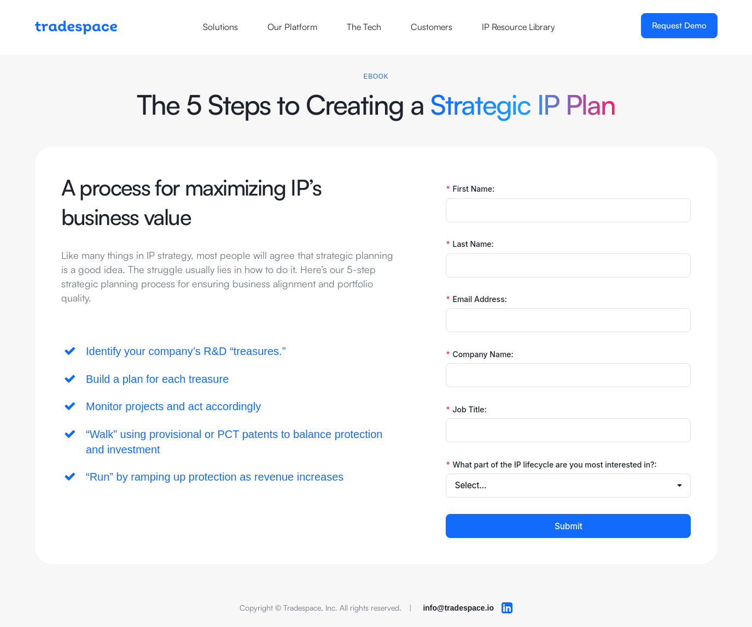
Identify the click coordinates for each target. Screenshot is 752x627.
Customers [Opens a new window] (431, 26)
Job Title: (466, 410)
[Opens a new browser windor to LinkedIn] (507, 608)
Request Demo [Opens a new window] (679, 25)
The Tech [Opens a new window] (364, 26)
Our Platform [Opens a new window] (292, 26)
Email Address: (476, 299)
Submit (568, 526)
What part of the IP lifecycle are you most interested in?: (551, 465)
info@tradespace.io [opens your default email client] (458, 608)
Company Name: (479, 354)
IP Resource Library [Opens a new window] (518, 26)
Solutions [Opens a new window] (220, 26)
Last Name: (469, 244)
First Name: (470, 189)
